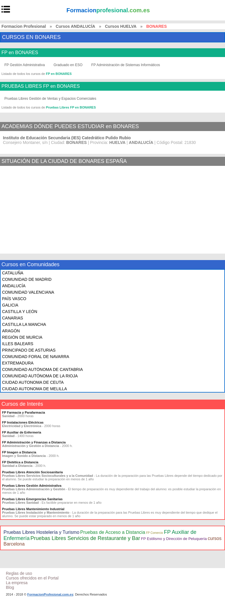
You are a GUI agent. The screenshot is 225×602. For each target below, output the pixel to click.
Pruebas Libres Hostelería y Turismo (41, 532)
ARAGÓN (11, 330)
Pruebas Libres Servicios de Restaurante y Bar (85, 538)
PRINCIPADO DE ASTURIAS (29, 350)
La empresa (17, 582)
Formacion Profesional (23, 26)
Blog (10, 587)
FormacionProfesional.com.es (50, 594)
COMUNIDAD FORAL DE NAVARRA (35, 356)
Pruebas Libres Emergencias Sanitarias (32, 499)
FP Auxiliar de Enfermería (21, 432)
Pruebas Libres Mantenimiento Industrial (33, 509)
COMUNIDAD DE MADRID (27, 279)
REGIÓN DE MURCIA (22, 337)
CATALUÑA (12, 273)
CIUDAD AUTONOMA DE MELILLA (34, 388)
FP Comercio (154, 532)
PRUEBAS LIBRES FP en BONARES (40, 86)
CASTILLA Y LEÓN (19, 311)
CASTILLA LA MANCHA (24, 324)
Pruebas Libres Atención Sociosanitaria (32, 472)
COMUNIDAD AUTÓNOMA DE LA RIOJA (40, 376)
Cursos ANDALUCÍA (75, 26)
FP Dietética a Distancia (20, 462)
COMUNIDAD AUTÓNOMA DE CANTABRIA (42, 369)
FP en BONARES (19, 52)
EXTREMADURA (17, 363)
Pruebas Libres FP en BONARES (71, 107)
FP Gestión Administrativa (24, 65)
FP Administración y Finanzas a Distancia (34, 442)
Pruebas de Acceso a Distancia (112, 532)
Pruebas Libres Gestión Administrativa (32, 485)
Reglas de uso (19, 573)
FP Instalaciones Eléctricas (23, 422)
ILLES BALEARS (17, 343)
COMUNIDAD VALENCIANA (28, 292)
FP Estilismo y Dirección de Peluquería (174, 538)
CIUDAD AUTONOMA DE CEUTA (33, 382)
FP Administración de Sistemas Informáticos (125, 65)
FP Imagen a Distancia (19, 452)
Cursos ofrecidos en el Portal (32, 578)
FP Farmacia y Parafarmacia (23, 412)
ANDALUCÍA (13, 285)
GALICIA (10, 305)
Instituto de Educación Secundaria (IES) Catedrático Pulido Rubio (67, 137)
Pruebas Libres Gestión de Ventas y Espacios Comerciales (50, 99)
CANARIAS (12, 318)
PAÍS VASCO (14, 298)
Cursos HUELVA (121, 26)
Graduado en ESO (68, 65)
